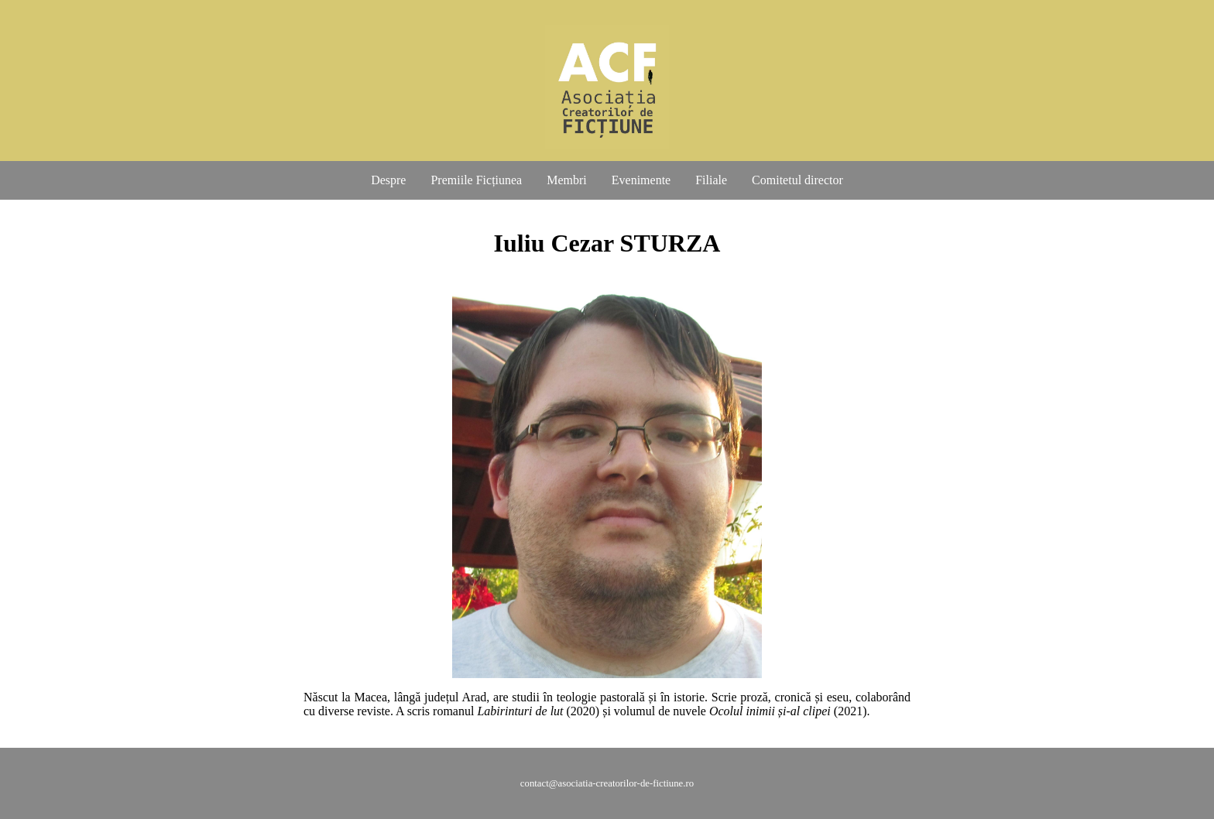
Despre (388, 180)
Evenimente (641, 180)
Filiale (711, 180)
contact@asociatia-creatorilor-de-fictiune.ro (607, 783)
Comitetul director (797, 180)
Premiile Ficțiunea (476, 180)
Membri (567, 180)
